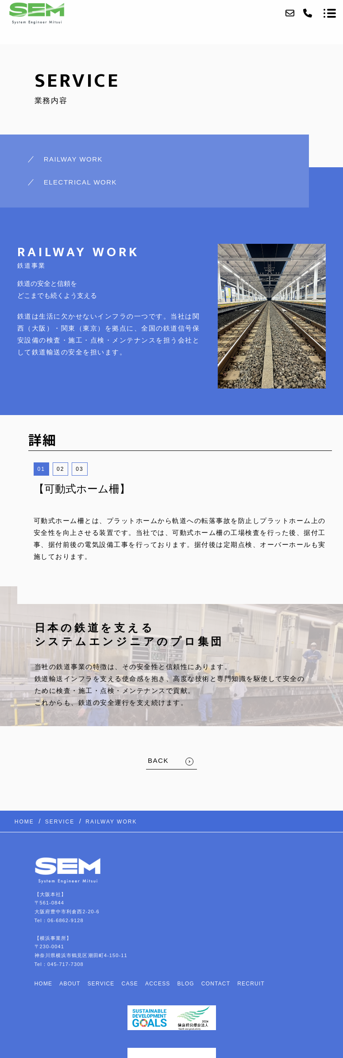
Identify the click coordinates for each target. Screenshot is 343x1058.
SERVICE (101, 984)
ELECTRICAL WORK (80, 182)
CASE (130, 984)
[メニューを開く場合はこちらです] (329, 13)
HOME (44, 984)
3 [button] (82, 469)
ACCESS (157, 984)
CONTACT (216, 984)
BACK (158, 760)
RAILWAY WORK (73, 159)
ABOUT (69, 984)
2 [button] (63, 469)
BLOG (185, 984)
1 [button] (43, 469)
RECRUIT (251, 984)
